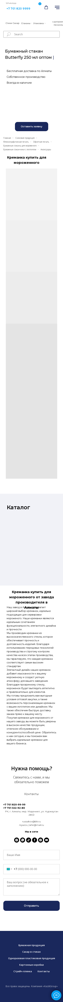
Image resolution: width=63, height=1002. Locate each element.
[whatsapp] (22, 840)
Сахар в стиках (31, 951)
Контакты (44, 971)
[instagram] (16, 840)
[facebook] (34, 840)
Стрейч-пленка (22, 971)
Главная (7, 138)
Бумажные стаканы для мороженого (20, 145)
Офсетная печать (41, 141)
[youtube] (46, 840)
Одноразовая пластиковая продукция (31, 958)
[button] (46, 7)
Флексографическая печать (16, 141)
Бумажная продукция (31, 945)
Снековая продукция (25, 138)
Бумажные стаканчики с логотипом (19, 149)
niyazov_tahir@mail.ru (31, 824)
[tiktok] (28, 840)
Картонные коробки (31, 964)
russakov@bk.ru (31, 821)
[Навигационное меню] (57, 7)
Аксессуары (46, 149)
